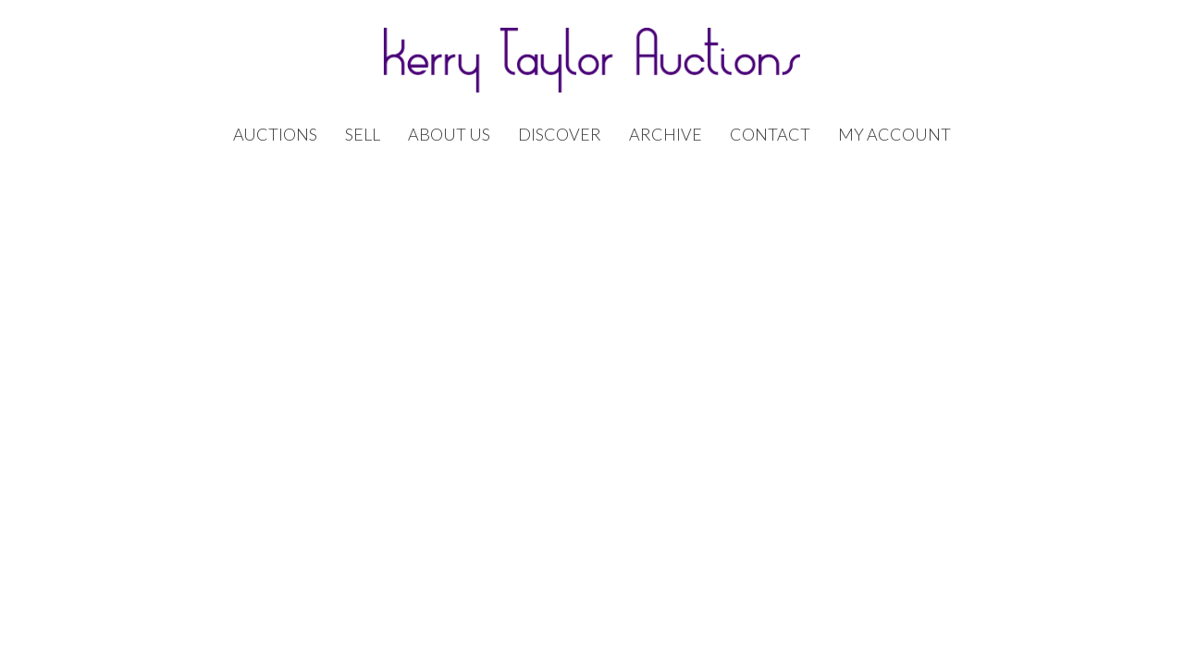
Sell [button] (362, 134)
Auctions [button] (275, 134)
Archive (665, 134)
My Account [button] (894, 134)
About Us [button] (449, 134)
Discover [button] (559, 134)
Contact (770, 134)
